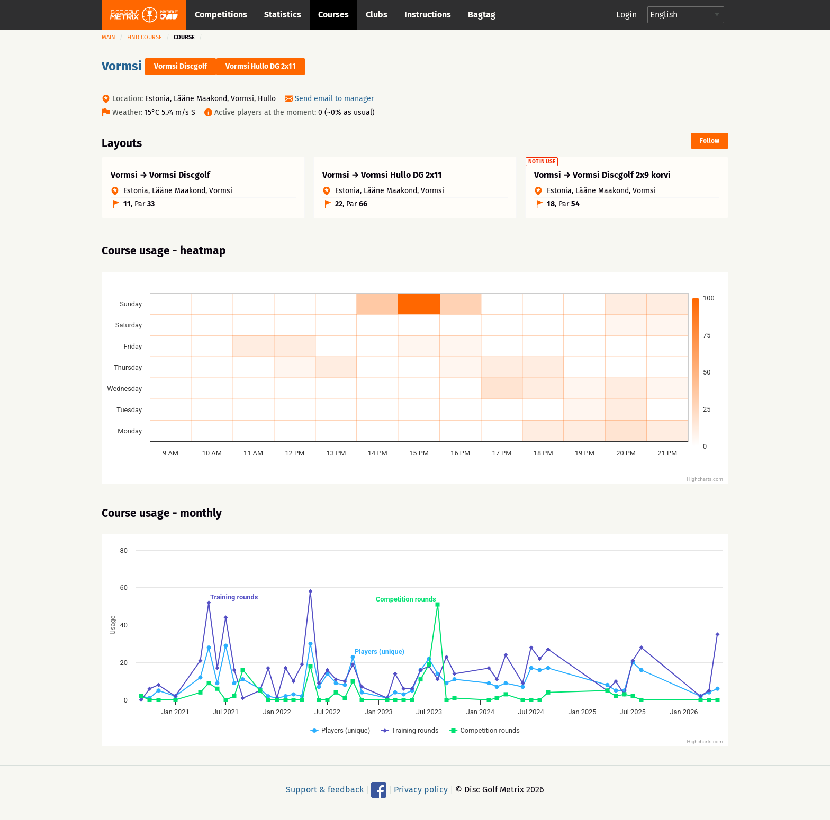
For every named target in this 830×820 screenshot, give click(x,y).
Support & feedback (325, 794)
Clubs (376, 15)
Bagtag (481, 15)
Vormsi (122, 66)
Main (108, 37)
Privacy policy (421, 794)
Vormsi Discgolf (180, 66)
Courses (333, 15)
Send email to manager (334, 98)
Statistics (282, 15)
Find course (144, 37)
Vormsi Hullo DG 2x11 (260, 66)
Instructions (427, 15)
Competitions (221, 15)
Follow (709, 140)
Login (626, 15)
